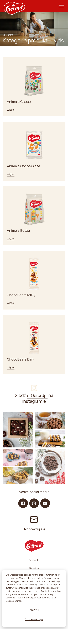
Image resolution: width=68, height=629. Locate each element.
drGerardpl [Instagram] (37, 395)
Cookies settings (34, 619)
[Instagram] (18, 429)
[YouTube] (45, 503)
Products (34, 560)
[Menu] (61, 6)
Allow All (34, 609)
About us (34, 568)
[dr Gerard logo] (14, 6)
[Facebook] (23, 503)
